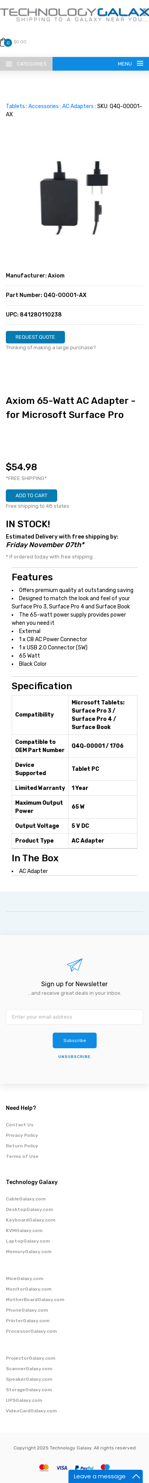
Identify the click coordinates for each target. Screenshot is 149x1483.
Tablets (15, 106)
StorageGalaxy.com (29, 1389)
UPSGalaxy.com (24, 1400)
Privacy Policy (22, 1135)
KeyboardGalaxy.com (30, 1220)
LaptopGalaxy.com (28, 1241)
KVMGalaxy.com (24, 1230)
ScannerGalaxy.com (29, 1368)
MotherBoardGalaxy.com (35, 1299)
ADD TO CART (31, 495)
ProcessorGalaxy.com (31, 1331)
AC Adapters (78, 106)
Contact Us (19, 1124)
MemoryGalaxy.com (28, 1251)
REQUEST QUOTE (35, 337)
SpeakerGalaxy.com (29, 1379)
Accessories (43, 106)
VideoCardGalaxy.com (31, 1411)
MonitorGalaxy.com (28, 1289)
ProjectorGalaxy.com (30, 1358)
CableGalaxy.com (26, 1199)
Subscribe (74, 1040)
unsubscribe (74, 1056)
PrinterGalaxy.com (27, 1320)
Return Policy (22, 1146)
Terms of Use (22, 1156)
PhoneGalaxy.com (27, 1310)
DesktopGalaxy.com (29, 1209)
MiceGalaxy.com (24, 1278)
